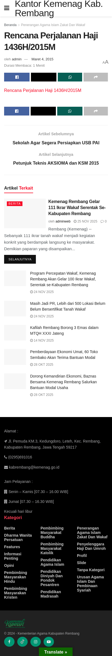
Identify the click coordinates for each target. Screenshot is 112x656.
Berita (14, 203)
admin (16, 59)
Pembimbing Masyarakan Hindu (15, 577)
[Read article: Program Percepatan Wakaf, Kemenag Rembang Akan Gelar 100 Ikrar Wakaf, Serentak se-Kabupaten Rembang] (15, 278)
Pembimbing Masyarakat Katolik (52, 548)
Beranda (10, 25)
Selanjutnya (22, 258)
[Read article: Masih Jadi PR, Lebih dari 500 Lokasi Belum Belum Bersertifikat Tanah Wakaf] (15, 308)
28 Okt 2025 (41, 365)
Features (12, 547)
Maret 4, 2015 (42, 59)
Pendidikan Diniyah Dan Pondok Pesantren (52, 578)
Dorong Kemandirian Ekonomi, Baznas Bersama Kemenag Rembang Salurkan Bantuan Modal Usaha (63, 382)
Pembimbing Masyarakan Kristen (15, 592)
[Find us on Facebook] (9, 642)
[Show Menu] (6, 8)
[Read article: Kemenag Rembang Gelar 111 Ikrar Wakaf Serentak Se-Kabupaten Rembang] (25, 213)
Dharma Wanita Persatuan (18, 537)
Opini (9, 565)
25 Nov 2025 (85, 221)
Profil (82, 555)
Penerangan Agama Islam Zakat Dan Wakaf (53, 25)
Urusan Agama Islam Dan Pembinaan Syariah (90, 583)
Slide (81, 563)
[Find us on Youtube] (49, 642)
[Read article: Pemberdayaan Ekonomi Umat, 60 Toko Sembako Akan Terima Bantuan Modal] (15, 357)
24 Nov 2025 (42, 292)
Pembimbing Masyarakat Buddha (52, 532)
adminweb (63, 221)
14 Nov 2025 (42, 340)
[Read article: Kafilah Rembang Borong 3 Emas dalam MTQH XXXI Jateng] (15, 332)
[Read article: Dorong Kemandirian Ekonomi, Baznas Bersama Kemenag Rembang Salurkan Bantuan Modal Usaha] (15, 381)
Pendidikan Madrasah (51, 594)
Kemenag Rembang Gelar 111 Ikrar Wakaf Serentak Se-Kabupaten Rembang (77, 207)
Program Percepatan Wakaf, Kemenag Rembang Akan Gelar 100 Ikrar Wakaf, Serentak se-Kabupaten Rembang (63, 279)
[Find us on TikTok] (22, 642)
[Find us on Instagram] (35, 642)
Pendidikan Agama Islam (52, 562)
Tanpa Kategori (91, 570)
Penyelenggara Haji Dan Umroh (91, 546)
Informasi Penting (12, 556)
